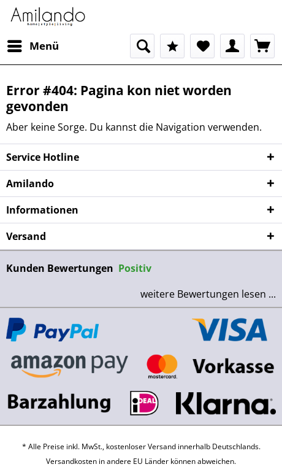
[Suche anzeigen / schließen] (142, 46)
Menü (33, 44)
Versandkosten (71, 461)
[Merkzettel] (202, 46)
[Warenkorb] (262, 46)
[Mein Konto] (232, 46)
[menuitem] (32, 46)
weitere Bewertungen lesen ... (208, 294)
